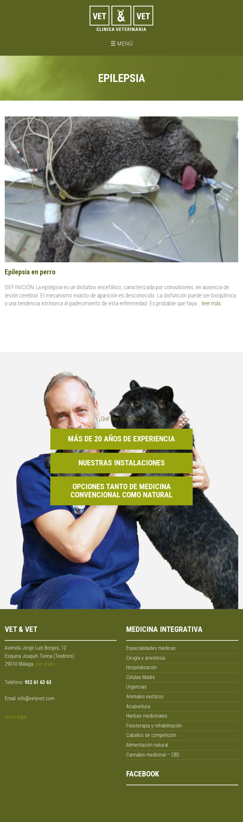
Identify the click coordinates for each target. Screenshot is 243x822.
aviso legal (15, 717)
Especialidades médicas (151, 648)
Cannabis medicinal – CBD (152, 755)
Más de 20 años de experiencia (121, 438)
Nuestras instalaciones (121, 462)
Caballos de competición (151, 735)
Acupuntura (138, 706)
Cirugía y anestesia (145, 658)
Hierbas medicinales (146, 716)
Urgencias (136, 687)
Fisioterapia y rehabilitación (154, 726)
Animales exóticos (145, 697)
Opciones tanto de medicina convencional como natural (121, 490)
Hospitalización (141, 667)
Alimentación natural (147, 745)
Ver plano (45, 664)
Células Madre (140, 677)
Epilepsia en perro (30, 272)
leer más (211, 303)
